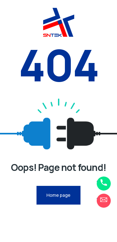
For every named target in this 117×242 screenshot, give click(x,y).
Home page (58, 195)
